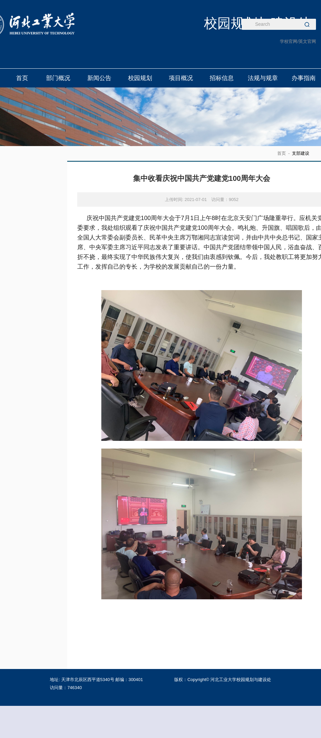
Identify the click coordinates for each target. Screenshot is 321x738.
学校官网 (288, 41)
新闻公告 (99, 78)
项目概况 (181, 78)
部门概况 (58, 78)
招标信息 (222, 78)
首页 (22, 78)
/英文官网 (306, 41)
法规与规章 (263, 78)
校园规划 (140, 78)
